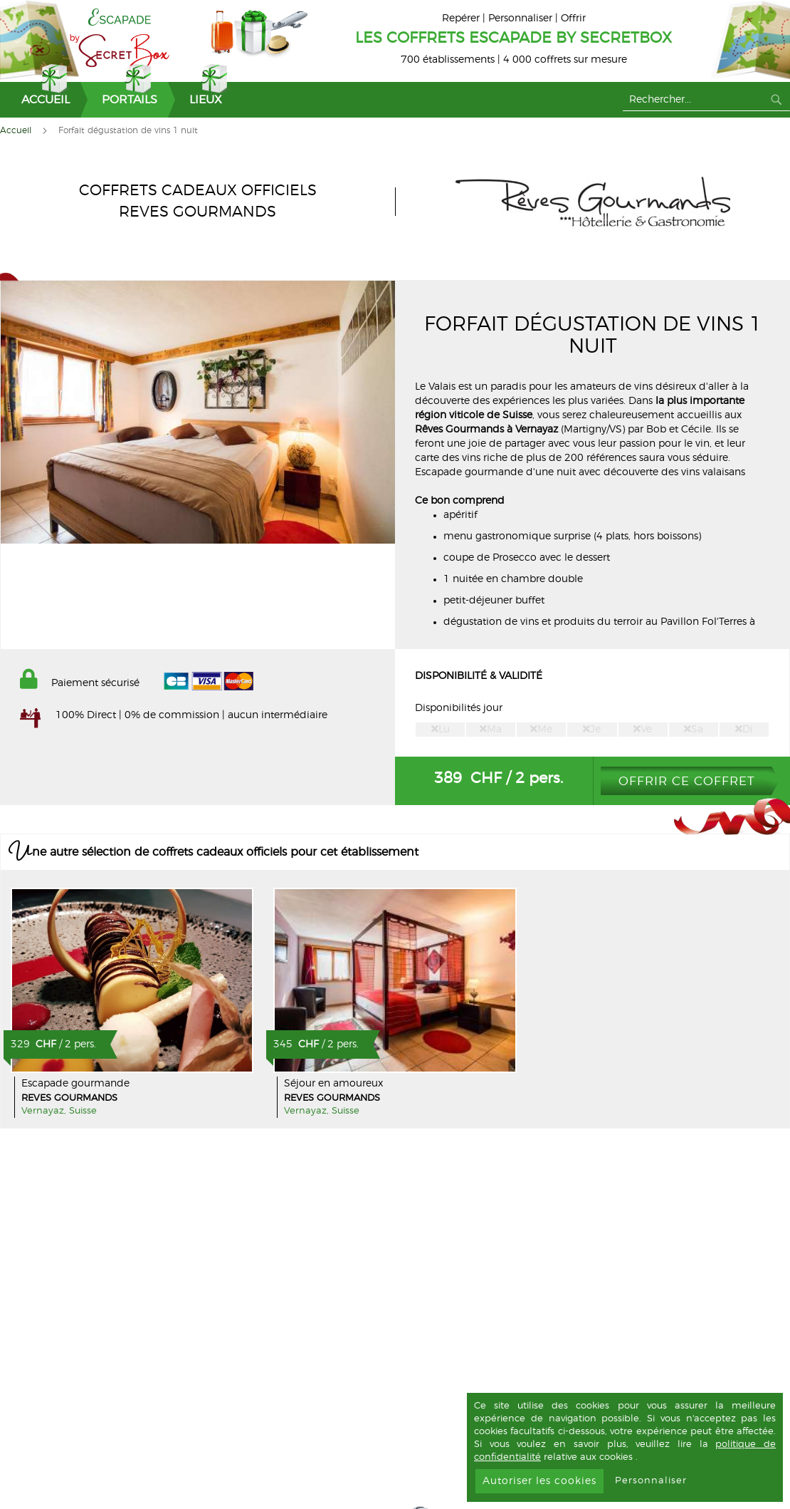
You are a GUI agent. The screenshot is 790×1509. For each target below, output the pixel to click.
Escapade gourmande (75, 1084)
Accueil (15, 130)
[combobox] (706, 99)
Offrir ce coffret (686, 781)
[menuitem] (40, 100)
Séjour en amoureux (333, 1084)
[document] (625, 1447)
